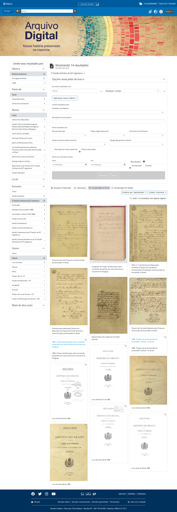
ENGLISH (122, 494)
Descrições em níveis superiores (66, 149)
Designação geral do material (120, 140)
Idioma (16, 69)
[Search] (47, 11)
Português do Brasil (28, 79)
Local (15, 179)
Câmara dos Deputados (28, 120)
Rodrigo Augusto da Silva (28, 162)
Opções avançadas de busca (68, 79)
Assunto (16, 187)
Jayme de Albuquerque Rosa (28, 143)
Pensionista (114, 502)
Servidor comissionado (81, 502)
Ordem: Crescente (157, 192)
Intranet (35, 502)
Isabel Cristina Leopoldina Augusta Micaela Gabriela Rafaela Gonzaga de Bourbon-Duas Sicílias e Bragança (28, 126)
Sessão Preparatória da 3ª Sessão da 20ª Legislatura (28, 233)
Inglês (28, 83)
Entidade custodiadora (60, 108)
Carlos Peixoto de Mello (28, 134)
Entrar (168, 11)
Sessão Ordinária (28, 196)
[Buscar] (74, 91)
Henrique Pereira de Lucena (28, 138)
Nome (15, 110)
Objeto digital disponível (99, 131)
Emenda (28, 290)
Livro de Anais (28, 263)
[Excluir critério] (164, 91)
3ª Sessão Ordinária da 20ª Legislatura (28, 201)
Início (54, 160)
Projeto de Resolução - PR (28, 281)
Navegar (7, 11)
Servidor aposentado (100, 502)
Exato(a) (148, 165)
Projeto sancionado (28, 219)
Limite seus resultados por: (28, 63)
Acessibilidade (150, 3)
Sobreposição (137, 165)
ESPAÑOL (131, 494)
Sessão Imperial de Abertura (28, 228)
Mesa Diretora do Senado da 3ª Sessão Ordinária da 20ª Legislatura (28, 167)
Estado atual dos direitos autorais (64, 140)
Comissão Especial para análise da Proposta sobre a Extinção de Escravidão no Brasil (28, 149)
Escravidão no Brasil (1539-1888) (28, 215)
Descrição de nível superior (62, 117)
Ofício (28, 272)
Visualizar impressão (61, 188)
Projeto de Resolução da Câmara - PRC (28, 299)
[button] (141, 3)
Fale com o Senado (167, 3)
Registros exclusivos (28, 74)
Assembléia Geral (28, 99)
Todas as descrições (88, 149)
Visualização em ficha (99, 188)
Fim (92, 160)
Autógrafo (28, 286)
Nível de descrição (22, 305)
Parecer (28, 267)
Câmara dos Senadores (28, 104)
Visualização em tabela (122, 188)
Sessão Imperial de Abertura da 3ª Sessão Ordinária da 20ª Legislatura (28, 240)
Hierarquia (80, 188)
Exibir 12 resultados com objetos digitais (148, 198)
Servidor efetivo (64, 502)
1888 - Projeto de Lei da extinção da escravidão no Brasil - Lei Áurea (144, 340)
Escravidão (28, 205)
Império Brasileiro (28, 173)
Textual (28, 258)
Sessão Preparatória (28, 224)
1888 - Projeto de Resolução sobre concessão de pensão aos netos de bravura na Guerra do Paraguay (68, 344)
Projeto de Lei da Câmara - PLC (28, 295)
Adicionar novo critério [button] (64, 98)
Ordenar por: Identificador (133, 192)
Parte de (16, 90)
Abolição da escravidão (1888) (28, 210)
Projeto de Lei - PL (28, 276)
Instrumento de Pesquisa (138, 131)
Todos (14, 94)
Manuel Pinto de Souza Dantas (28, 157)
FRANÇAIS (141, 494)
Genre (15, 248)
